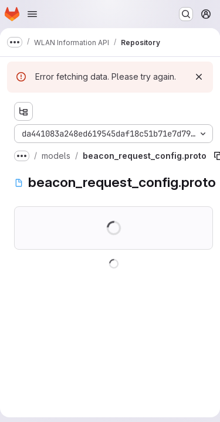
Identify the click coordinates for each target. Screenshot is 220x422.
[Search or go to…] (186, 14)
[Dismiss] (199, 77)
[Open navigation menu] (32, 14)
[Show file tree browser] (23, 111)
